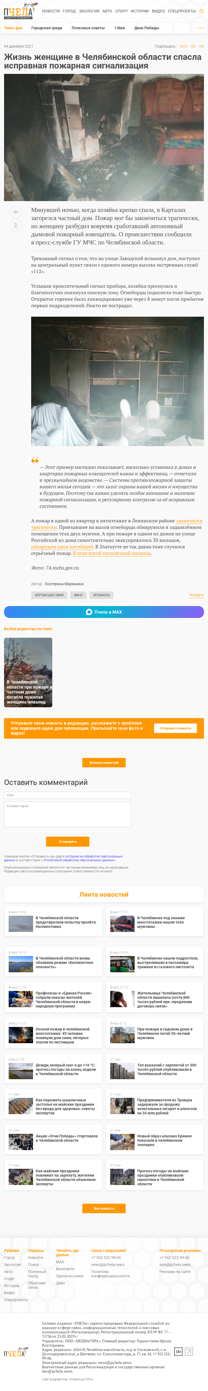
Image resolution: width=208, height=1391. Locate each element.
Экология (89, 11)
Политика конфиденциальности (110, 1273)
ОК (201, 46)
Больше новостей (104, 763)
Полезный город (37, 1273)
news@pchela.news (108, 1264)
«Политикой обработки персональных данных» (79, 860)
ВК (193, 46)
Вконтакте (65, 1269)
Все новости (104, 1208)
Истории (140, 11)
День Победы (146, 28)
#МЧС (78, 595)
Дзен (60, 1283)
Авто (107, 11)
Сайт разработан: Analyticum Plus (67, 1379)
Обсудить (196, 595)
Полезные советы (88, 28)
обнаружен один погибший (62, 546)
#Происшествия (49, 595)
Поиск (33, 1264)
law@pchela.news (57, 1371)
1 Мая (119, 28)
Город (69, 11)
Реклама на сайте (175, 1271)
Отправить (68, 842)
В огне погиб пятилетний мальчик (112, 553)
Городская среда (46, 28)
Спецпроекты (182, 11)
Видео (158, 11)
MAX (184, 46)
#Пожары (101, 595)
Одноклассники (69, 1276)
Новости (51, 11)
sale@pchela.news (175, 1264)
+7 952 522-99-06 (106, 1257)
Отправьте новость (175, 728)
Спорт (121, 11)
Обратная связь (36, 1285)
